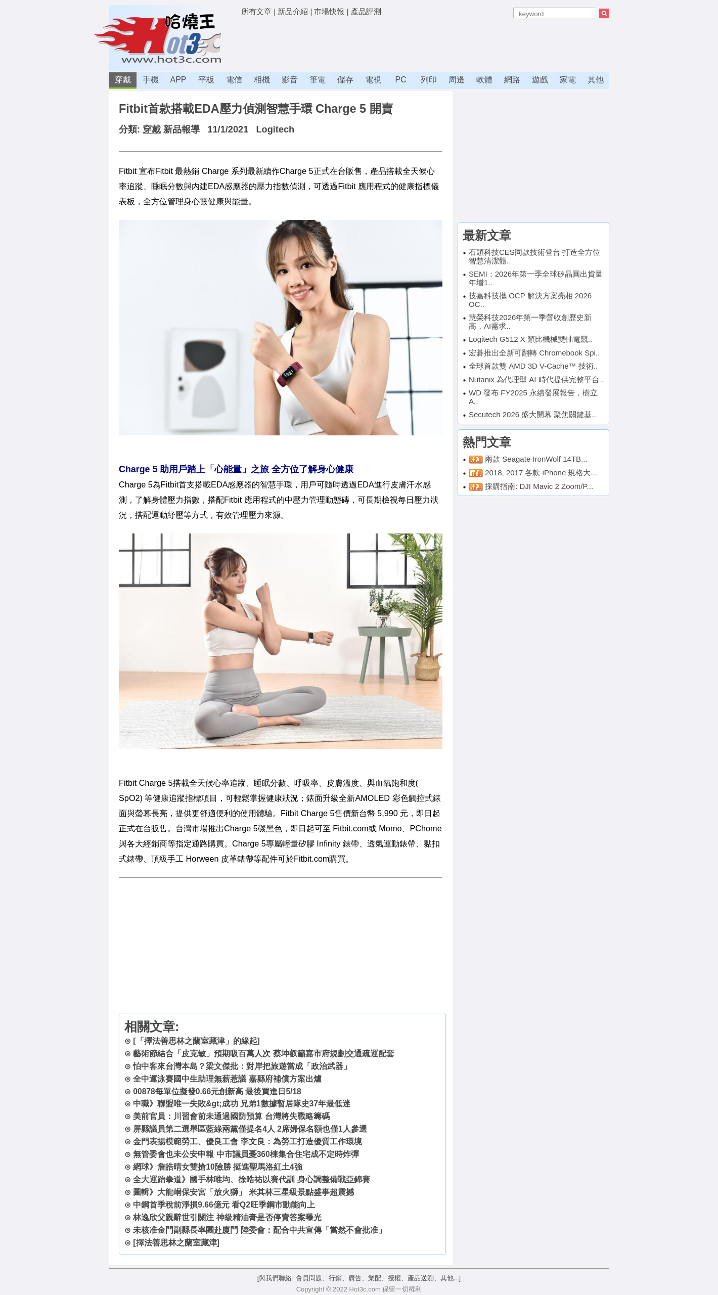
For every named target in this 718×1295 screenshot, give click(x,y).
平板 (206, 79)
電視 (373, 79)
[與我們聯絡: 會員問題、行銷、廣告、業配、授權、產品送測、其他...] (359, 1278)
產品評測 (366, 11)
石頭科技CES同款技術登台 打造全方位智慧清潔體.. (534, 256)
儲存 (345, 79)
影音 (290, 79)
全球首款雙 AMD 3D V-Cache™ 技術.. (533, 366)
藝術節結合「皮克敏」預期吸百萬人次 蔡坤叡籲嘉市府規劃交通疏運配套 (263, 1053)
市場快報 (329, 11)
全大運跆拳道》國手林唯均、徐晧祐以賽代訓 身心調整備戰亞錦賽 (251, 1179)
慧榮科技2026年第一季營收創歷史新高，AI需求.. (530, 321)
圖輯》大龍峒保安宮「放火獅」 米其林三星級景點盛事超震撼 (243, 1192)
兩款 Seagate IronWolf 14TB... (536, 459)
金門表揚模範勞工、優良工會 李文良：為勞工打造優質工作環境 (247, 1141)
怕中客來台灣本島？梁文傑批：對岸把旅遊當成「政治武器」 (242, 1066)
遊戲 (540, 79)
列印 (429, 79)
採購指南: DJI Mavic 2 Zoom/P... (539, 486)
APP (178, 79)
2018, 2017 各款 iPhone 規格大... (541, 472)
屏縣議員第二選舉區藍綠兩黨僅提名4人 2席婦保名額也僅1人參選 (250, 1129)
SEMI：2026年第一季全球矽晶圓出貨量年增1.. (536, 278)
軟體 (484, 79)
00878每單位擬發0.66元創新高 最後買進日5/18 (217, 1091)
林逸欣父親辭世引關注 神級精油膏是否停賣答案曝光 (227, 1217)
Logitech (275, 129)
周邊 (456, 79)
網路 (512, 79)
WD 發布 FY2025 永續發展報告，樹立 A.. (533, 397)
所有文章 (256, 11)
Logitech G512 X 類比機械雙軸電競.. (530, 339)
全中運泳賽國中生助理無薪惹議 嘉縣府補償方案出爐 (227, 1079)
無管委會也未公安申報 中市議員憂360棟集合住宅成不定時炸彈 (245, 1154)
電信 (234, 79)
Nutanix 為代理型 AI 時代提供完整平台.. (536, 379)
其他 (596, 79)
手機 (151, 79)
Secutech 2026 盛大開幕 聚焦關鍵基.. (532, 414)
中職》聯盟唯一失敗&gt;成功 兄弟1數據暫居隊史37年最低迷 (241, 1103)
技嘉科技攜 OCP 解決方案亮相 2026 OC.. (530, 299)
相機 (262, 79)
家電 (568, 79)
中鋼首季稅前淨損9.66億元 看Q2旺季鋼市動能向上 (224, 1204)
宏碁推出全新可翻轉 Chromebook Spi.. (534, 352)
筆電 (317, 79)
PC (400, 79)
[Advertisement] (425, 43)
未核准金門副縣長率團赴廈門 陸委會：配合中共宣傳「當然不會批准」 (259, 1230)
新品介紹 (293, 11)
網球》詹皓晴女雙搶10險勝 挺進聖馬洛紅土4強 (217, 1167)
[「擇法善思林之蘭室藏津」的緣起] (196, 1041)
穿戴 (123, 79)
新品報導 (181, 129)
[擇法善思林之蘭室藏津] (176, 1242)
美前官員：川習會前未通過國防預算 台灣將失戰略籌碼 (231, 1116)
